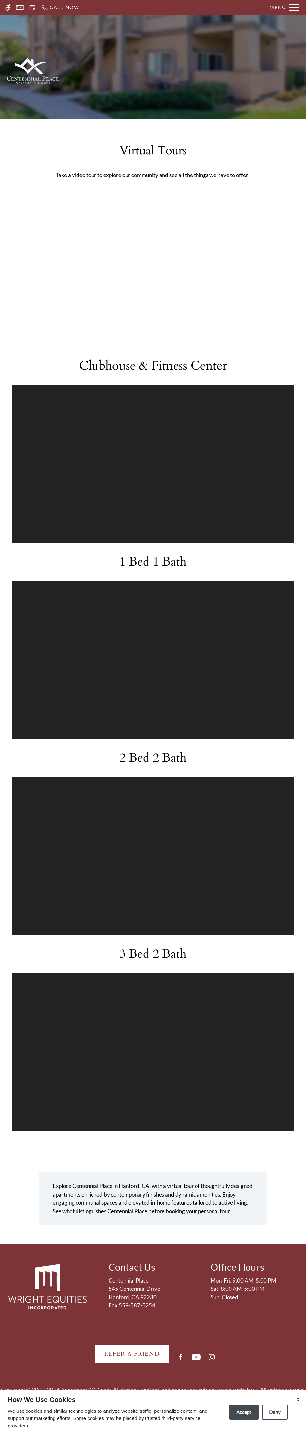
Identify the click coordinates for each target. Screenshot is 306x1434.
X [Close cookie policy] (297, 1399)
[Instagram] (211, 1359)
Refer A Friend (132, 1354)
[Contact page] (20, 7)
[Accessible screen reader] (8, 7)
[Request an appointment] (32, 7)
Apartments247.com (86, 1389)
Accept (243, 1412)
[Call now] (60, 7)
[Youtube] (196, 1359)
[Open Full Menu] (284, 7)
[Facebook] (181, 1359)
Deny (274, 1412)
